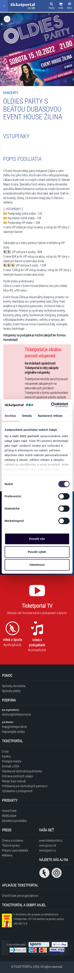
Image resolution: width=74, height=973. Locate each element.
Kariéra (6, 756)
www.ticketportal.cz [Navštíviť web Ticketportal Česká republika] (50, 840)
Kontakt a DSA (10, 766)
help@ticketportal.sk (14, 726)
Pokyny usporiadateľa (15, 850)
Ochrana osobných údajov (17, 776)
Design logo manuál (14, 781)
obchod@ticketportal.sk (16, 714)
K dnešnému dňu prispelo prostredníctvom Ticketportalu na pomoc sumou (38, 918)
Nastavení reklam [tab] (50, 415)
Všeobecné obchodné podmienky (22, 771)
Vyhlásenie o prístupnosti (17, 791)
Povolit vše (37, 538)
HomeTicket (9, 811)
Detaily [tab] (27, 415)
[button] (60, 6)
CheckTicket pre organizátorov (20, 895)
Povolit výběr (37, 551)
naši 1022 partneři (25, 436)
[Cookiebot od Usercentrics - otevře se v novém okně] (51, 404)
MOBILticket (9, 816)
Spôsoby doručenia (13, 686)
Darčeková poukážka (14, 820)
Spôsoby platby (11, 691)
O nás (5, 751)
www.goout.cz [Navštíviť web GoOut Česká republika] (47, 850)
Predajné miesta (11, 761)
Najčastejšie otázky (13, 731)
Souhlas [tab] (10, 415)
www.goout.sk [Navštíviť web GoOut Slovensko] (47, 845)
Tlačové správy (11, 845)
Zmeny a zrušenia (12, 840)
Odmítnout (37, 564)
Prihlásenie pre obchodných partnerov (25, 786)
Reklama (7, 855)
